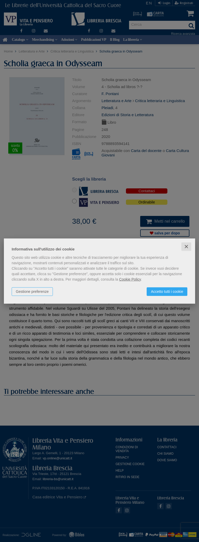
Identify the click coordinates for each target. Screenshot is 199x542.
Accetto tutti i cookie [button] (167, 291)
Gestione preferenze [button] (32, 291)
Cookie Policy (130, 279)
